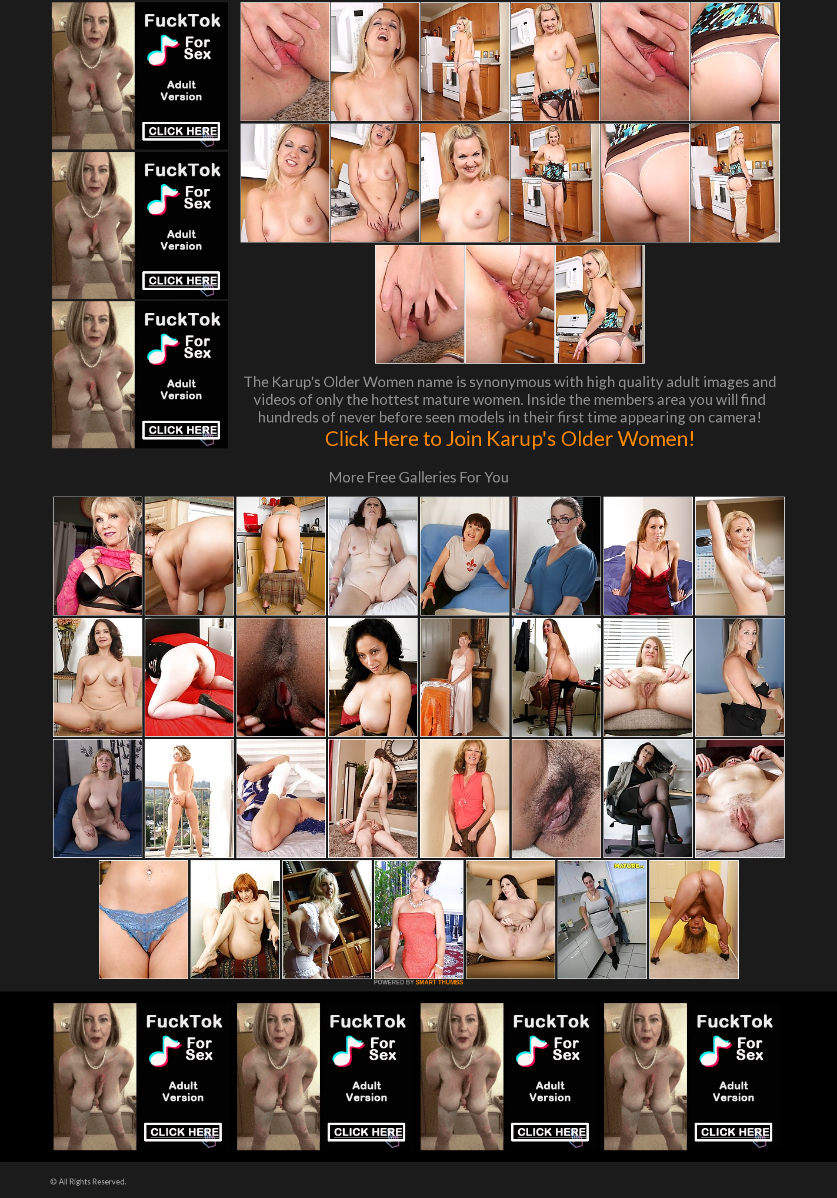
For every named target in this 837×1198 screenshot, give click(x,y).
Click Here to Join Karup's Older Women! (510, 437)
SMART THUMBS (439, 982)
